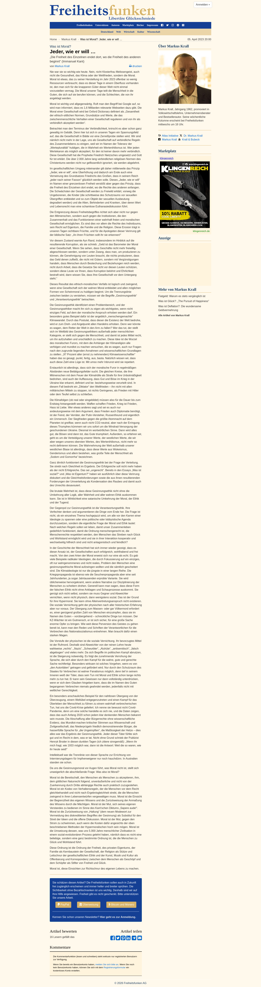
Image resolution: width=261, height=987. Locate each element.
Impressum (152, 25)
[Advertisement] (185, 264)
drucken (135, 66)
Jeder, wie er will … (96, 49)
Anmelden (203, 4)
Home (53, 39)
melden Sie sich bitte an (106, 964)
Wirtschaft (129, 32)
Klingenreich (167, 158)
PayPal (63, 904)
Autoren (115, 25)
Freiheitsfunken (85, 25)
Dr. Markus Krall (191, 135)
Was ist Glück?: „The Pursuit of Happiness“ (183, 301)
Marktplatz (128, 25)
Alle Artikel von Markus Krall (174, 315)
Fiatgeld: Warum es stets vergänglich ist (181, 296)
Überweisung (88, 904)
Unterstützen (101, 25)
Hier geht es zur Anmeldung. (118, 917)
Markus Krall (69, 39)
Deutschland (107, 32)
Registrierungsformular (115, 967)
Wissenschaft (153, 32)
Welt (118, 32)
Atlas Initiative (168, 135)
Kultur (140, 32)
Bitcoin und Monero (121, 904)
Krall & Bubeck (189, 139)
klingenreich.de (201, 231)
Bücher (140, 25)
